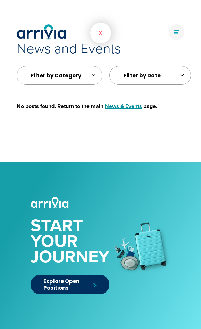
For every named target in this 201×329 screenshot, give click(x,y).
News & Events (123, 106)
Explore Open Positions (70, 285)
